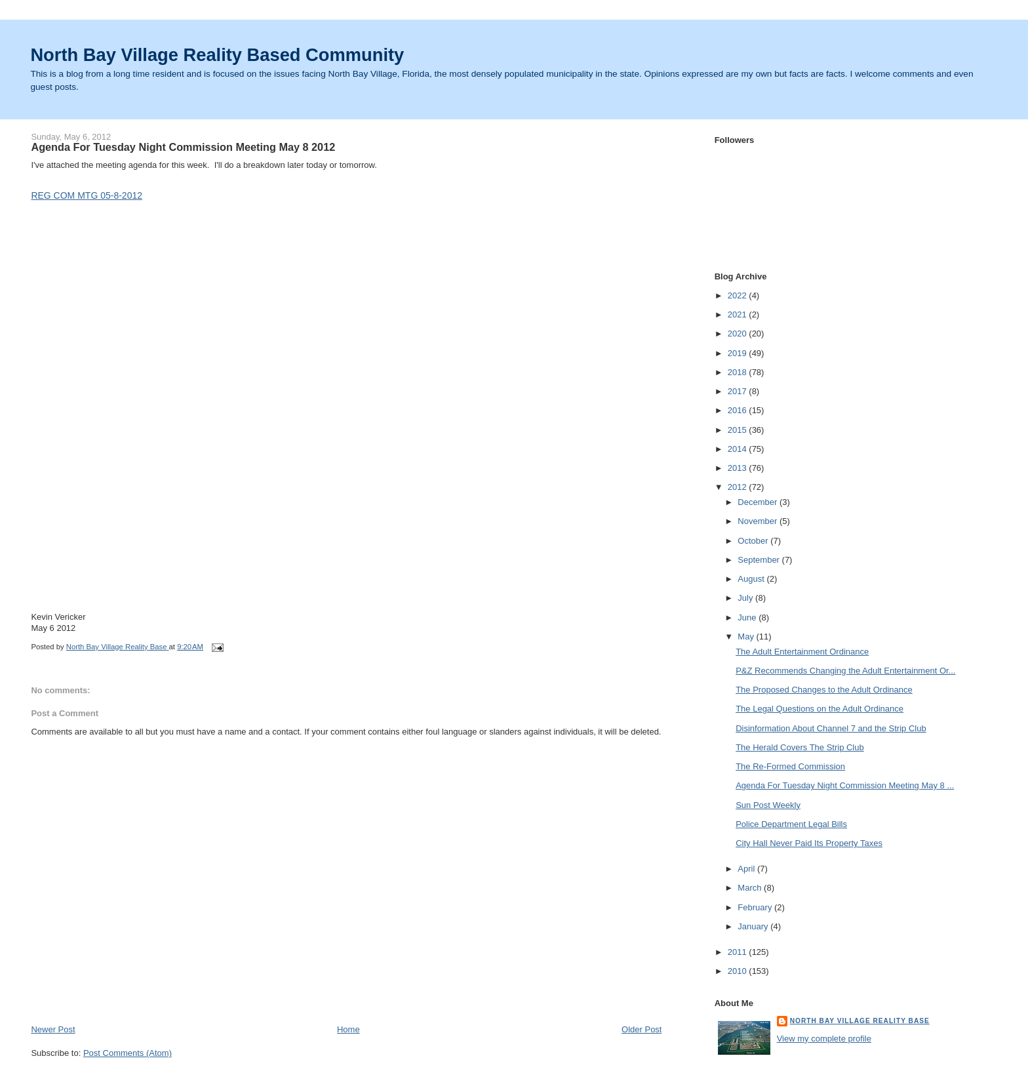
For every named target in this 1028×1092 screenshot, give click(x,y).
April (747, 869)
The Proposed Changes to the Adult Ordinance (824, 690)
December (759, 502)
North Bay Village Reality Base (860, 1020)
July (746, 598)
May (747, 636)
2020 (738, 333)
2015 (738, 430)
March (751, 888)
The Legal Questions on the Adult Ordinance (819, 709)
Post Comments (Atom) (127, 1053)
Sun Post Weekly (768, 805)
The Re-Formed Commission (790, 766)
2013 (738, 468)
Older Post (642, 1029)
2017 (738, 391)
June (748, 617)
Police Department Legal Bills (791, 824)
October (754, 541)
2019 (738, 353)
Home (348, 1029)
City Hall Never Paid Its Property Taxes (809, 843)
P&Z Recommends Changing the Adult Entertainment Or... (845, 671)
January (754, 926)
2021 (738, 314)
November (759, 521)
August (752, 579)
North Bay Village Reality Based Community (217, 55)
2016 (738, 410)
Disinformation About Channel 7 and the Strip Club (831, 728)
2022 (738, 295)
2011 (738, 952)
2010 (738, 971)
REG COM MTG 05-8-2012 (86, 195)
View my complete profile (824, 1038)
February (756, 907)
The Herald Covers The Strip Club (800, 747)
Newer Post (53, 1029)
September (759, 560)
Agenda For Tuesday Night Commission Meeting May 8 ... (845, 785)
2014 (738, 449)
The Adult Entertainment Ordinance (802, 652)
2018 (738, 372)
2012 (738, 487)
